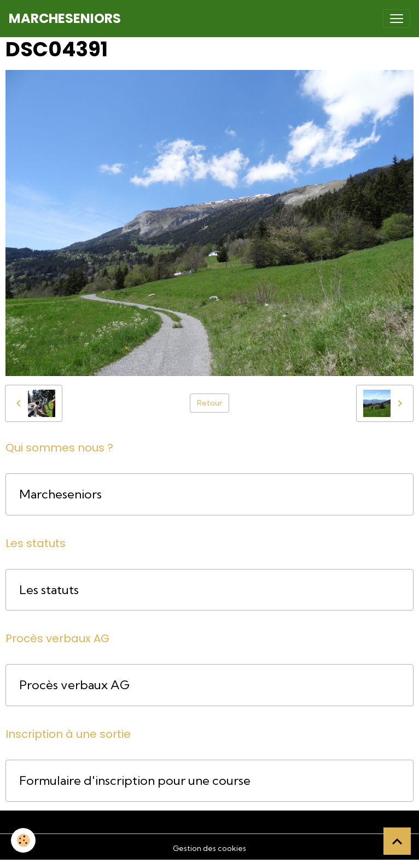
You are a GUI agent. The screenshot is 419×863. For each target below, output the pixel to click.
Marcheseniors (60, 494)
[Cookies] (23, 840)
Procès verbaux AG (74, 685)
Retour (209, 403)
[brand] (65, 18)
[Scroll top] (397, 841)
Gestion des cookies (209, 848)
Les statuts (49, 590)
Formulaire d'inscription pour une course (135, 780)
